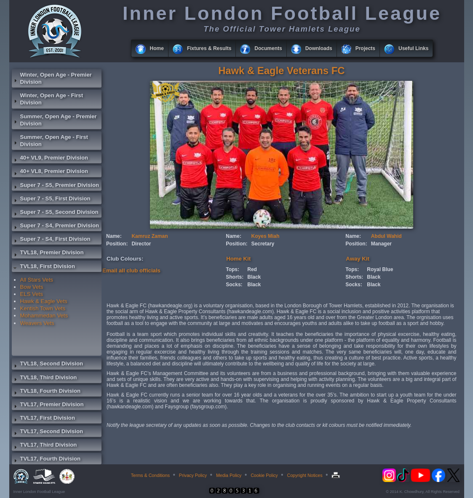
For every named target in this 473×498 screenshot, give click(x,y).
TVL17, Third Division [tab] (44, 446)
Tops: (232, 269)
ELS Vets (31, 294)
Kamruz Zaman (149, 236)
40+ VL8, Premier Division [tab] (50, 172)
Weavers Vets (37, 323)
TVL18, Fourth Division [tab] (46, 392)
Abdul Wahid (386, 236)
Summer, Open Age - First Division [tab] (50, 140)
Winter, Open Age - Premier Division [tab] (52, 78)
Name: (114, 236)
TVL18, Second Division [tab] (47, 364)
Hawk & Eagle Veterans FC (281, 70)
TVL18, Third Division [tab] (44, 378)
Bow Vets (31, 287)
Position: (117, 244)
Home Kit (238, 259)
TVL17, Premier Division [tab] (48, 405)
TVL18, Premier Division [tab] (48, 253)
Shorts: (234, 277)
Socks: (234, 285)
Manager (381, 244)
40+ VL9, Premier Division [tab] (50, 158)
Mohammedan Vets (44, 315)
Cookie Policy (264, 475)
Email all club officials (131, 270)
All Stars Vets (36, 280)
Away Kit (357, 259)
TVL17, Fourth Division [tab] (46, 459)
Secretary (263, 244)
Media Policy (228, 475)
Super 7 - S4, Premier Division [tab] (55, 226)
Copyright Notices (304, 475)
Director (141, 244)
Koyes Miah (265, 236)
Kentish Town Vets (43, 308)
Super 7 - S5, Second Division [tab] (55, 213)
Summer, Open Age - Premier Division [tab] (54, 120)
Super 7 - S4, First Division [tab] (51, 240)
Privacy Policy (193, 475)
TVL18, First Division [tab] (43, 267)
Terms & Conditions (150, 475)
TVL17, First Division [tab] (43, 419)
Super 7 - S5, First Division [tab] (51, 199)
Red (252, 269)
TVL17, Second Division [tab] (47, 432)
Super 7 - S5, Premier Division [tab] (55, 186)
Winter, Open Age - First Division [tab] (47, 99)
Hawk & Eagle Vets (43, 301)
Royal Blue (380, 269)
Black (254, 277)
